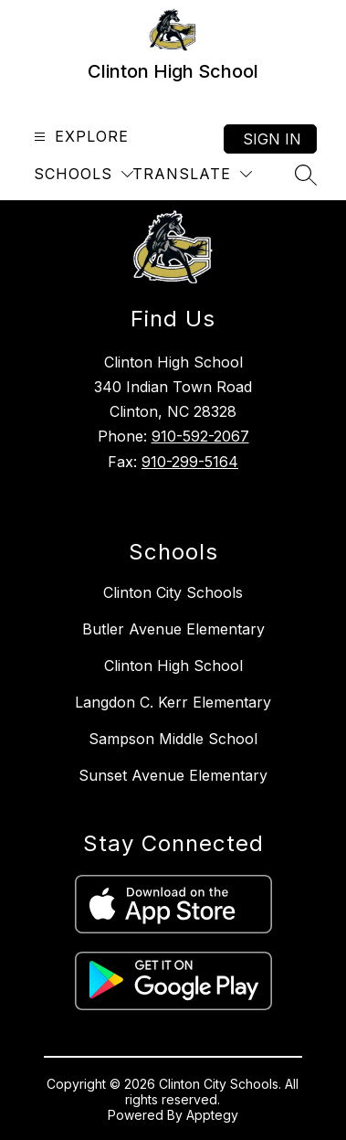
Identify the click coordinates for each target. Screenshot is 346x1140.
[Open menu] (79, 136)
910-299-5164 (190, 462)
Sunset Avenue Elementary (173, 775)
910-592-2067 (200, 436)
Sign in (272, 139)
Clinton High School (173, 665)
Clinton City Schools (173, 592)
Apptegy (212, 1115)
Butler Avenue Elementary (173, 629)
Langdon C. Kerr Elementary (173, 702)
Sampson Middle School (173, 739)
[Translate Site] (192, 174)
